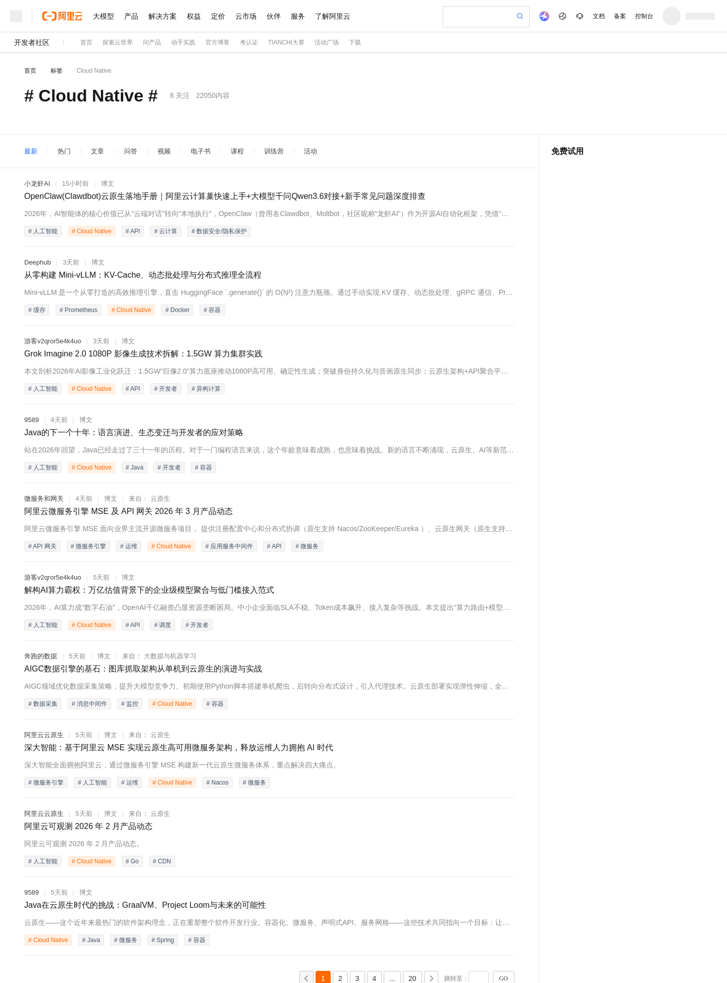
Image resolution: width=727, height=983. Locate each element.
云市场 (245, 16)
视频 (164, 151)
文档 (599, 16)
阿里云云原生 (44, 735)
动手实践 (183, 42)
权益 (194, 16)
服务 (298, 16)
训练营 (274, 151)
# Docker (177, 310)
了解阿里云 (332, 16)
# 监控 (129, 703)
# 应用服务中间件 (229, 546)
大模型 (103, 16)
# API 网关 (42, 546)
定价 (218, 16)
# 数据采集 (43, 703)
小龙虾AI (37, 183)
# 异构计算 (206, 388)
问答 (130, 151)
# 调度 (162, 625)
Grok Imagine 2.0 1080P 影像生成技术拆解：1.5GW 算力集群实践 (143, 353)
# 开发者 (165, 388)
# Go (132, 861)
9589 (31, 420)
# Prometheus (78, 310)
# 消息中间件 (89, 703)
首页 (86, 42)
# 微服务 (307, 546)
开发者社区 (31, 42)
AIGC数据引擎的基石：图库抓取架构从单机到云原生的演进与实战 (143, 668)
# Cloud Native (92, 231)
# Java (134, 467)
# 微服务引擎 (88, 546)
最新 (30, 151)
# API (133, 231)
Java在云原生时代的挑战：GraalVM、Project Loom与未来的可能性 (145, 905)
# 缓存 (36, 310)
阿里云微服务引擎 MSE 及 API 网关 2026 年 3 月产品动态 (128, 511)
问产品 (152, 42)
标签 (56, 70)
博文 (107, 183)
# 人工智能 (43, 231)
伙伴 (274, 16)
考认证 (249, 42)
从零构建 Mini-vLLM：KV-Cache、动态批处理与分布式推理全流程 (143, 275)
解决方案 (162, 16)
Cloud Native (94, 70)
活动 (310, 151)
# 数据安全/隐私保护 (218, 231)
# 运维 (128, 546)
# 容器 (212, 310)
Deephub (37, 262)
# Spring (162, 940)
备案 (620, 16)
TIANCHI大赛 (286, 42)
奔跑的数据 (40, 656)
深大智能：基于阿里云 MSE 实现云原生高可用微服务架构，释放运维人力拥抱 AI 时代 (178, 747)
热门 (64, 151)
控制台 (644, 16)
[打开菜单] (16, 16)
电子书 (201, 151)
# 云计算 (165, 231)
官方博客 (217, 42)
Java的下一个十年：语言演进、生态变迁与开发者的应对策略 (133, 432)
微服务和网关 (44, 498)
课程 (237, 151)
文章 (97, 151)
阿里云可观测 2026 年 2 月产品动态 (88, 826)
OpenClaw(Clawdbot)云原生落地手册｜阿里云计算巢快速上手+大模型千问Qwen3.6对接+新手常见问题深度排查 (225, 196)
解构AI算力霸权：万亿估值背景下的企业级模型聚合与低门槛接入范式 (149, 590)
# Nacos (217, 782)
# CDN (162, 861)
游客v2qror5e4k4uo (52, 341)
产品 (131, 16)
